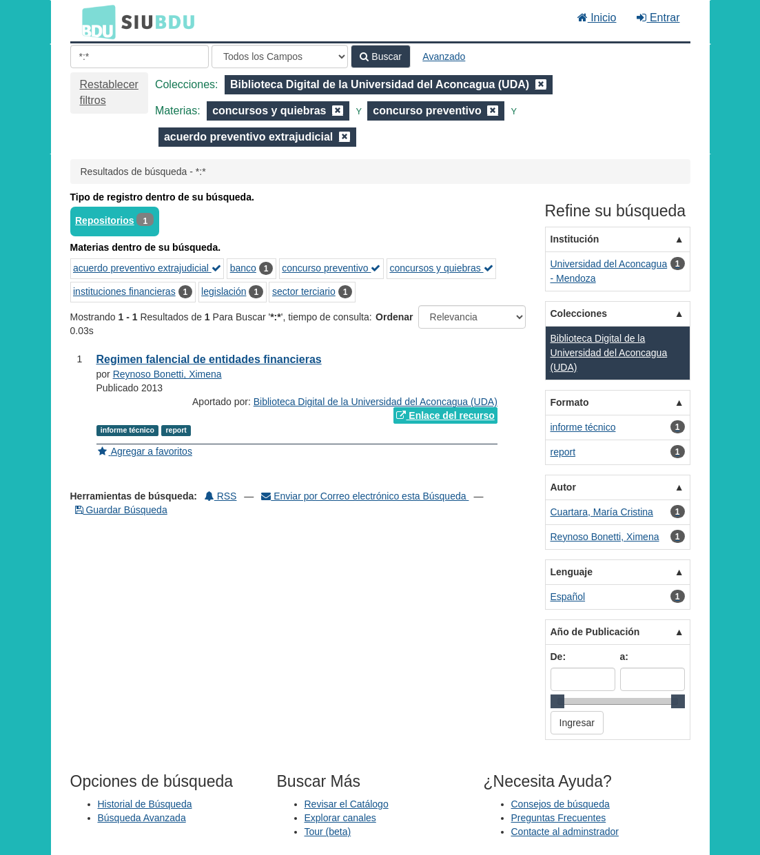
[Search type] (280, 56)
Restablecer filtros (109, 92)
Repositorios (104, 220)
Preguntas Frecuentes (558, 817)
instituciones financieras (124, 291)
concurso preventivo (331, 268)
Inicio (597, 17)
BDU (95, 21)
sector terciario (304, 291)
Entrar (658, 17)
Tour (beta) (328, 831)
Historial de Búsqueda (145, 804)
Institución (575, 239)
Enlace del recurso (445, 415)
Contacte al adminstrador (565, 831)
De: (558, 656)
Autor (563, 487)
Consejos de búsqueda (560, 804)
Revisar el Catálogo (347, 804)
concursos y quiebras (441, 268)
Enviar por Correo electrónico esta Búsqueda (365, 496)
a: (624, 656)
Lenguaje (572, 571)
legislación (223, 291)
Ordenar (394, 316)
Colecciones (579, 313)
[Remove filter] (540, 84)
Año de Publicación (595, 631)
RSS (221, 496)
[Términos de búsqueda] (139, 56)
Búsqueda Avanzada (142, 817)
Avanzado (443, 56)
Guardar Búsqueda (121, 509)
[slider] (557, 701)
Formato (570, 402)
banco (243, 268)
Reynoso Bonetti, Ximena (167, 374)
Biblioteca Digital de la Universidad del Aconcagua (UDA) (375, 401)
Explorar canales (340, 817)
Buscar (380, 56)
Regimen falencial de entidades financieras (209, 359)
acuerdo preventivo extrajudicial (147, 268)
